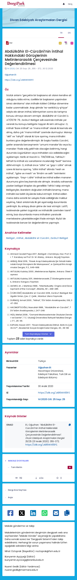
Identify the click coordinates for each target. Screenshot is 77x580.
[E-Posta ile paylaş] (56, 514)
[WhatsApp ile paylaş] (44, 514)
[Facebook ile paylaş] (10, 514)
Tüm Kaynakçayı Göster (37, 334)
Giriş (70, 4)
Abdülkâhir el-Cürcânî (37, 238)
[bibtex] (60, 43)
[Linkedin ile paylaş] (33, 514)
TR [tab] (61, 32)
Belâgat (10, 238)
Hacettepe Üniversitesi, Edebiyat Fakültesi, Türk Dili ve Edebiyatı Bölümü (54, 374)
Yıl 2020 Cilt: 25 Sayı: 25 (51, 399)
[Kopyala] (70, 424)
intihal (20, 238)
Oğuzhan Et (10, 74)
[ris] (66, 43)
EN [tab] (69, 32)
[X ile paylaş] (22, 513)
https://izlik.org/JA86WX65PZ (19, 80)
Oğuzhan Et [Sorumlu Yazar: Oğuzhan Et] (44, 367)
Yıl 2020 (11, 68)
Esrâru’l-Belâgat (59, 238)
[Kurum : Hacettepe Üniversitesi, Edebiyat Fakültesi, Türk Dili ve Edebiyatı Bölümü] (54, 374)
